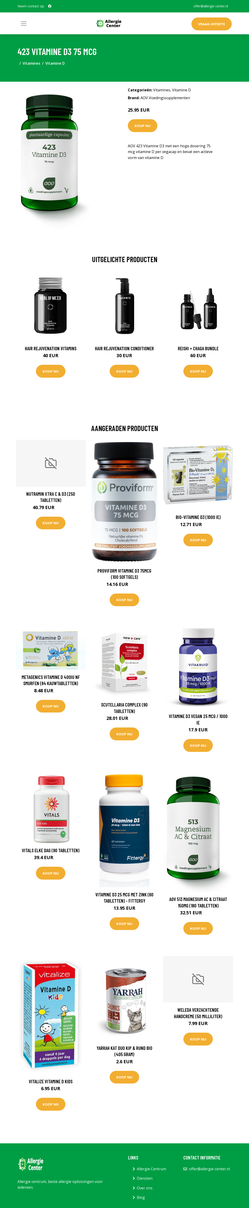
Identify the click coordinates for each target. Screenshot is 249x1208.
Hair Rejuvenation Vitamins (50, 348)
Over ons (144, 1188)
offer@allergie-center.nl (210, 6)
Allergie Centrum (151, 1168)
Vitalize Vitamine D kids (51, 1081)
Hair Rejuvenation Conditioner (124, 348)
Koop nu (143, 125)
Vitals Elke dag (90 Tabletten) (50, 850)
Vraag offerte (211, 24)
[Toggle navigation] (24, 23)
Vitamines (31, 63)
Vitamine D (55, 63)
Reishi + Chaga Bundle (198, 348)
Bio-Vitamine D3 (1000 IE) (198, 517)
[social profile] (49, 6)
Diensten (144, 1178)
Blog (141, 1197)
